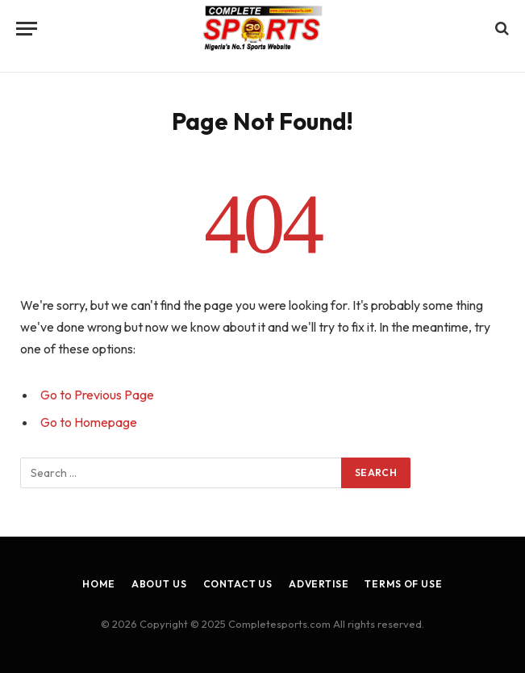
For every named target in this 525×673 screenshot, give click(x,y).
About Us (159, 584)
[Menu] (26, 28)
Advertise (319, 584)
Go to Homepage (88, 422)
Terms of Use (403, 584)
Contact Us (238, 584)
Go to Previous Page (97, 395)
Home (98, 584)
